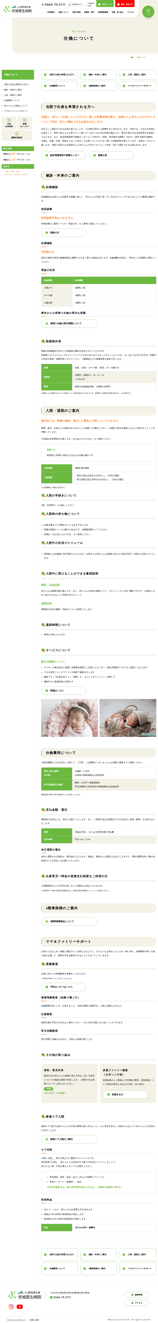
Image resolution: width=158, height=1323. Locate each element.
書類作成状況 (16, 135)
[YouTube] (20, 1307)
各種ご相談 (34, 1319)
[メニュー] (148, 12)
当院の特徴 (76, 12)
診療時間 (137, 1295)
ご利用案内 (50, 12)
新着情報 (90, 3)
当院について (63, 12)
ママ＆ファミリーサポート (16, 111)
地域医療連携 (103, 12)
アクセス (130, 12)
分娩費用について (12, 100)
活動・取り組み (118, 12)
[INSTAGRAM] (11, 1306)
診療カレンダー (24, 122)
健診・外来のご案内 (13, 90)
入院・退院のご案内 (13, 95)
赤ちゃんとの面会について (16, 106)
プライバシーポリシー (16, 1319)
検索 (88, 6)
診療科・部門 (89, 12)
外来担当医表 (9, 122)
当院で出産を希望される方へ (17, 84)
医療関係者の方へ (76, 4)
